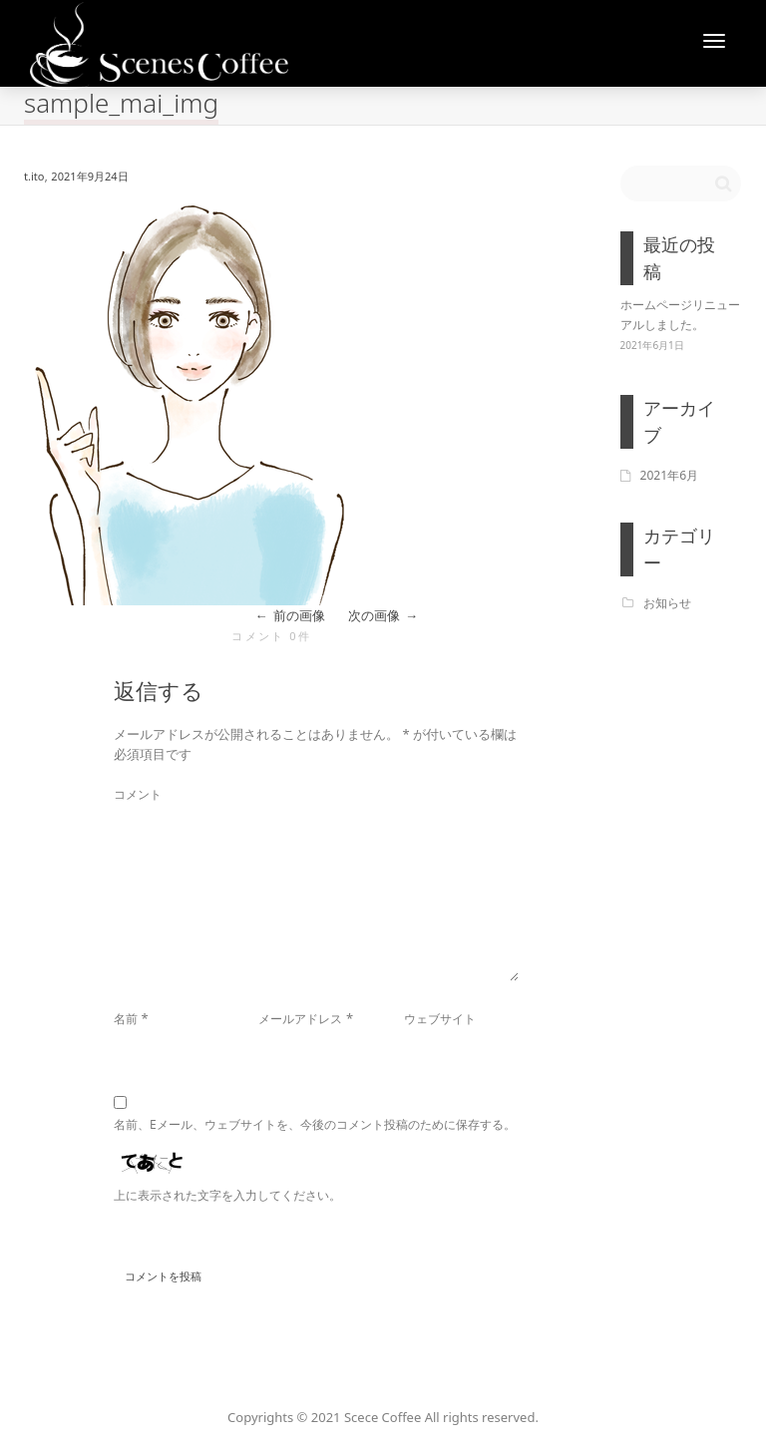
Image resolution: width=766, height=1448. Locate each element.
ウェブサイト (440, 1018)
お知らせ (667, 602)
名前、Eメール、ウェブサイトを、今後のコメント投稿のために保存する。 (315, 1124)
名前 (126, 1018)
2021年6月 (669, 475)
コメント (138, 794)
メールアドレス (300, 1018)
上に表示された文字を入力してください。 (227, 1195)
